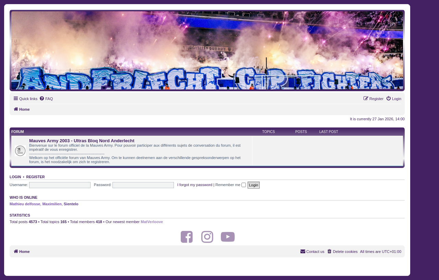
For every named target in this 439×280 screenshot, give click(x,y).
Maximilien (51, 204)
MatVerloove (152, 222)
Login (15, 177)
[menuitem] (46, 99)
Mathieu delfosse (25, 204)
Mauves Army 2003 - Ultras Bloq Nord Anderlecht (81, 140)
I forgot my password (194, 185)
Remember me (230, 185)
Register (35, 177)
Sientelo (71, 204)
